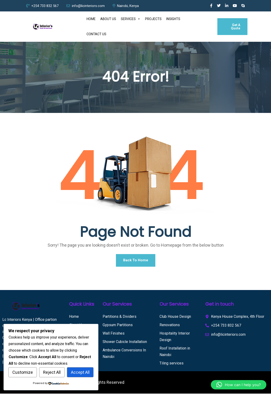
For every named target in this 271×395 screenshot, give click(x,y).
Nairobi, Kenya (126, 6)
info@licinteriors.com (85, 6)
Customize (22, 372)
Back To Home (135, 261)
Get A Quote (235, 26)
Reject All (52, 372)
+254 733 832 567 (42, 6)
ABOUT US (108, 19)
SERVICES (130, 19)
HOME (91, 19)
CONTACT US (96, 34)
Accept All (80, 372)
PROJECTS (153, 19)
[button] (238, 384)
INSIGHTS (173, 19)
